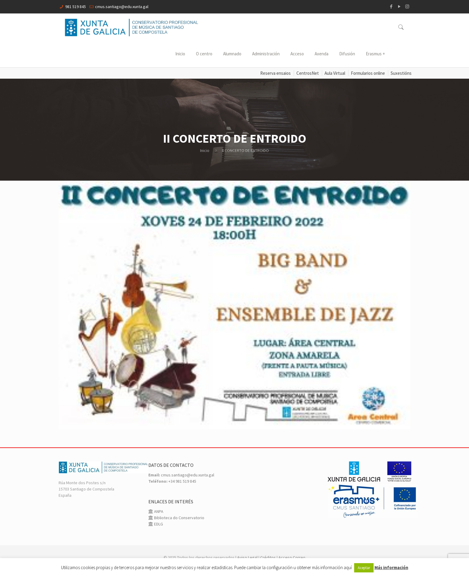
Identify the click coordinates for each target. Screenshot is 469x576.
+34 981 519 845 (182, 481)
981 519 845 (75, 6)
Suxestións (401, 73)
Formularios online (368, 73)
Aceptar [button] (364, 567)
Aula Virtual (335, 73)
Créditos (268, 557)
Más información (391, 567)
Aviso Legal (247, 557)
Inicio (204, 150)
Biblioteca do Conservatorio (178, 517)
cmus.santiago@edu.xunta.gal (121, 6)
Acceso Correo (291, 557)
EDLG (158, 524)
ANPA (158, 511)
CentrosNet (307, 73)
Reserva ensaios (275, 73)
